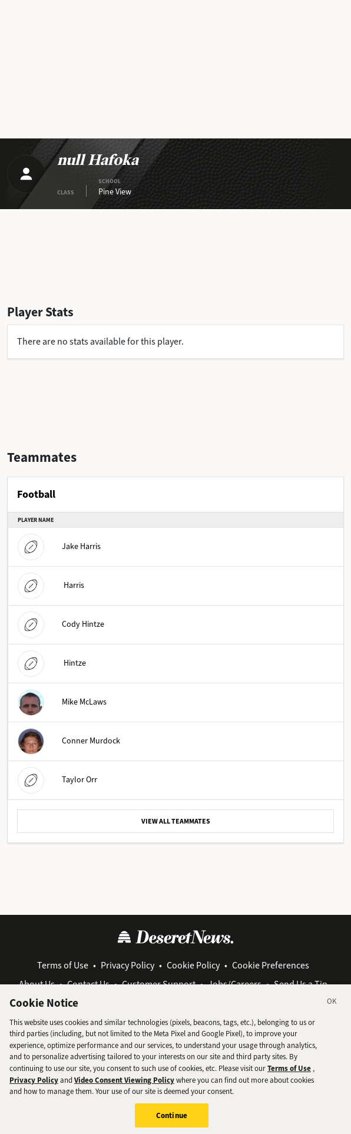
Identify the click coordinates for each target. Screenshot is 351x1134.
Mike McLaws (62, 701)
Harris (51, 584)
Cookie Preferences (270, 965)
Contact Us (88, 984)
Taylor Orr (57, 779)
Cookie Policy (193, 965)
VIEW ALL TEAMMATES (175, 821)
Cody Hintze (61, 623)
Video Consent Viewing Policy (124, 1085)
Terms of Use (62, 965)
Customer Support (159, 984)
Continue (171, 1121)
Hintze (52, 662)
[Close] (332, 1008)
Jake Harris (59, 545)
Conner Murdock (69, 740)
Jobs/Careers (234, 984)
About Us (37, 984)
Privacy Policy (127, 965)
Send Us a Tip (300, 984)
